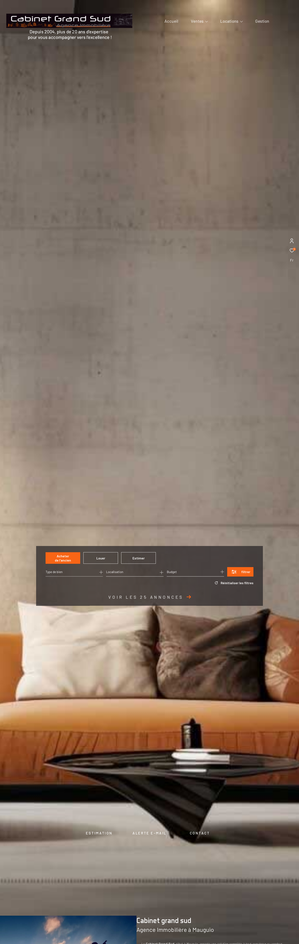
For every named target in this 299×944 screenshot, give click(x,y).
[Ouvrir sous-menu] (206, 21)
